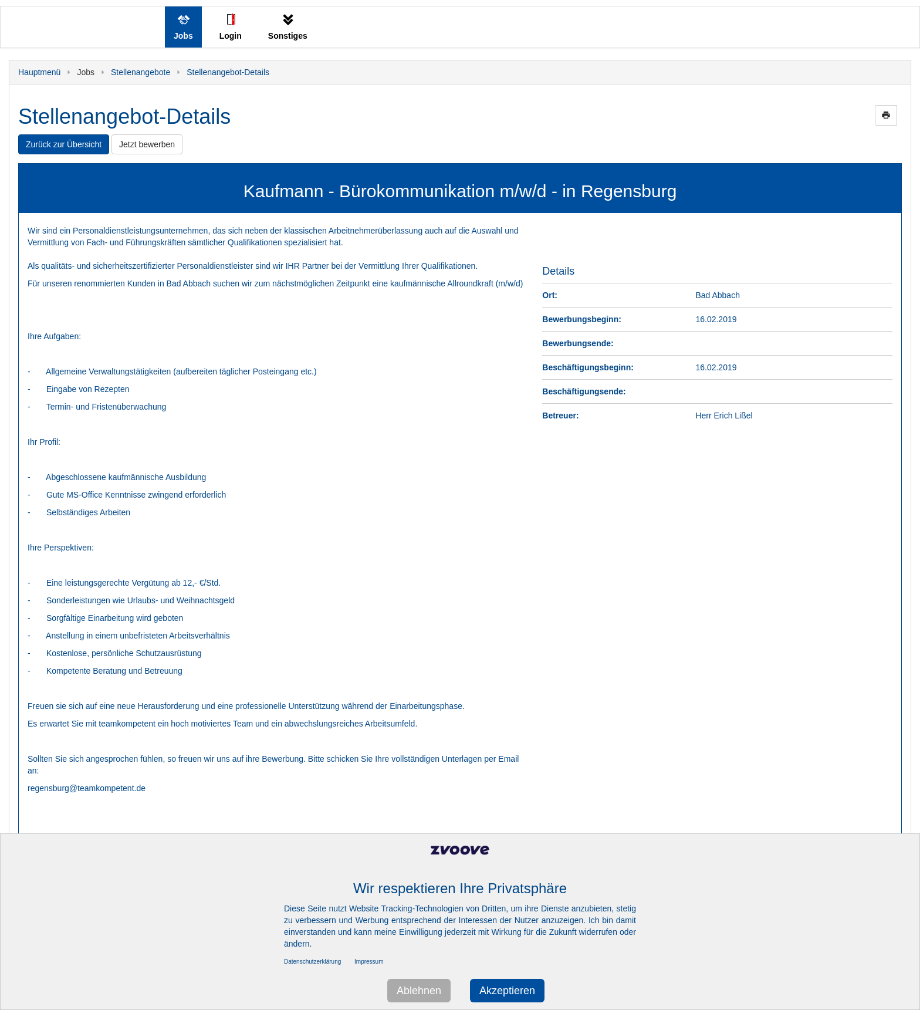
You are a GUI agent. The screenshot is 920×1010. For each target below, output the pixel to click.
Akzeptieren (507, 991)
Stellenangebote (140, 72)
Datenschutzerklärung (312, 961)
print (886, 115)
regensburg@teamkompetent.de (87, 788)
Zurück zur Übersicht (64, 144)
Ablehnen (419, 991)
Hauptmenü (39, 72)
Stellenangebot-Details (228, 72)
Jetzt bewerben (147, 144)
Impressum (368, 961)
